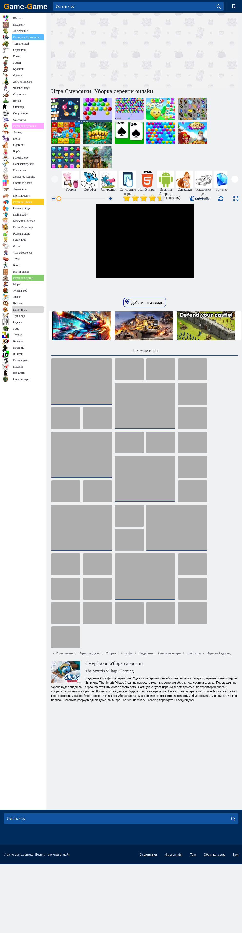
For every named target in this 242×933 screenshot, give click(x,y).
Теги (193, 923)
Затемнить (199, 198)
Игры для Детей (89, 722)
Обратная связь (214, 923)
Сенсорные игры (169, 722)
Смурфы (126, 722)
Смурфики (145, 722)
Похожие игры (144, 419)
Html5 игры (193, 722)
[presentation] (54, 179)
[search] (218, 6)
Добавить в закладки (145, 370)
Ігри (235, 923)
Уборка (110, 722)
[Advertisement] (98, 49)
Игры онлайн (64, 722)
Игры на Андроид (218, 722)
